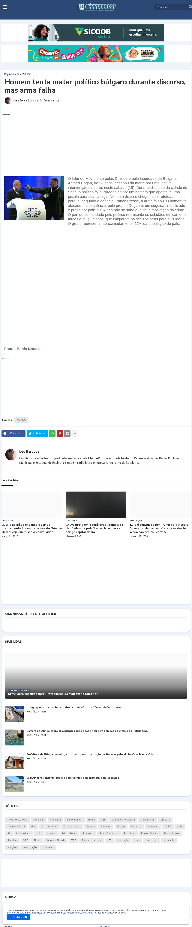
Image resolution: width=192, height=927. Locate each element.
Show (37, 840)
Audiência (55, 819)
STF (25, 840)
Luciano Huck (23, 833)
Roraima (12, 840)
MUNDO (26, 74)
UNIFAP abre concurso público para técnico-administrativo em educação (72, 778)
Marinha (51, 833)
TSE (73, 840)
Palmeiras (88, 833)
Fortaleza (136, 826)
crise (137, 840)
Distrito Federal (16, 826)
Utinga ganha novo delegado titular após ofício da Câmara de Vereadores (74, 707)
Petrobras (129, 833)
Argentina (38, 819)
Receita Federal (149, 833)
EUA (33, 826)
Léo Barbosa (29, 451)
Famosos (106, 826)
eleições (12, 847)
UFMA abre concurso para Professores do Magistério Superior (53, 694)
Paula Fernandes (109, 833)
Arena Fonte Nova (17, 819)
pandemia (48, 847)
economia (169, 840)
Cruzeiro (165, 819)
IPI (9, 833)
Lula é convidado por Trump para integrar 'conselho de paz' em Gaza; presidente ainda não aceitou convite (160, 528)
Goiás (168, 826)
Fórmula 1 (153, 826)
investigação (30, 847)
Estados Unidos (72, 826)
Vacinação (123, 840)
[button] (5, 7)
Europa (91, 826)
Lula (39, 833)
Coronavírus (147, 819)
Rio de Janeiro (172, 833)
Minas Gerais (69, 833)
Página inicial (11, 74)
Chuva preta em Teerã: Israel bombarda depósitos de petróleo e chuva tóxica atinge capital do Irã (94, 528)
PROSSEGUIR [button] (18, 917)
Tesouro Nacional (91, 840)
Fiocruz (121, 826)
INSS (180, 826)
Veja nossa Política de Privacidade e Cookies (104, 912)
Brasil (91, 819)
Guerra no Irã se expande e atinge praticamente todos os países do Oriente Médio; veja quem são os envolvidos (32, 528)
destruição (152, 840)
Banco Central (74, 819)
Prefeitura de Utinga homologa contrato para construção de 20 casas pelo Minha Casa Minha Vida (90, 754)
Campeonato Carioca (123, 819)
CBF (103, 819)
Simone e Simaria (55, 840)
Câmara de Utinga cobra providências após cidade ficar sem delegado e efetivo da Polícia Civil (87, 731)
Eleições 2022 (49, 826)
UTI (109, 840)
